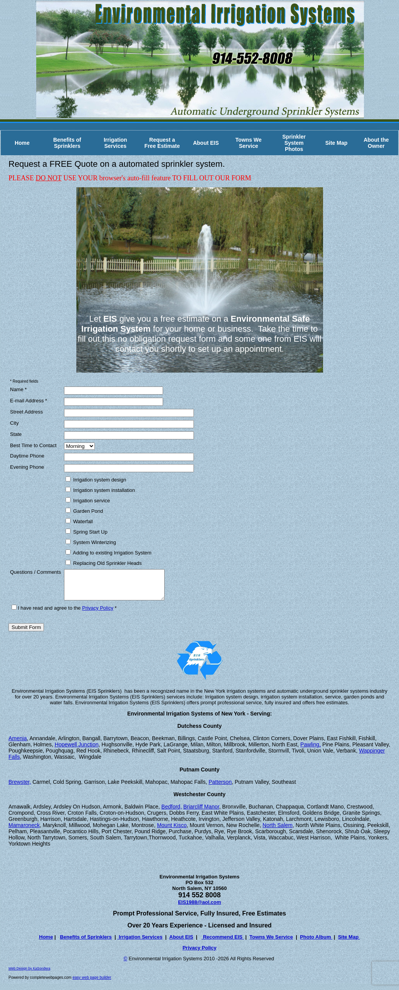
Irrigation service (88, 500)
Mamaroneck (24, 831)
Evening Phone (27, 467)
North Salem (278, 831)
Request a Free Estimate (162, 143)
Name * (18, 389)
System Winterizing (91, 542)
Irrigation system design (96, 479)
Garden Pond (84, 511)
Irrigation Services (115, 143)
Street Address (26, 412)
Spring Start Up (87, 532)
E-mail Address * (28, 400)
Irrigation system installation (100, 490)
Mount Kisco (172, 831)
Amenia (17, 744)
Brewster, (19, 788)
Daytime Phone (27, 456)
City (14, 423)
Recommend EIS (223, 943)
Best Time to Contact (33, 445)
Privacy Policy (97, 614)
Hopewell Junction (77, 750)
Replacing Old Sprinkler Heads (103, 563)
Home (22, 143)
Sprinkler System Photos (294, 143)
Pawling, (310, 750)
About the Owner (376, 143)
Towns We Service (249, 143)
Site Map (336, 143)
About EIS (206, 143)
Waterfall (79, 521)
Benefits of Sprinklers (67, 143)
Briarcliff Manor (201, 812)
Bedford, (172, 812)
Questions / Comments (35, 572)
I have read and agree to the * (64, 614)
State (16, 434)
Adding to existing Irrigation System (109, 552)
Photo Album (316, 943)
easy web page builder (91, 983)
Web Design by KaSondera (29, 974)
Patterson (220, 788)
